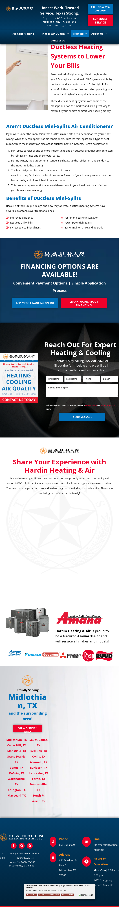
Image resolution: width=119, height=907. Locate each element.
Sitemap (30, 865)
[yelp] (30, 846)
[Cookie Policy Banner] (59, 891)
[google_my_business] (22, 846)
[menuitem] (25, 33)
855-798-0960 (67, 845)
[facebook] (14, 846)
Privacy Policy (91, 405)
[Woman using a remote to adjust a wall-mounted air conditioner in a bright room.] (27, 75)
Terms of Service (108, 405)
